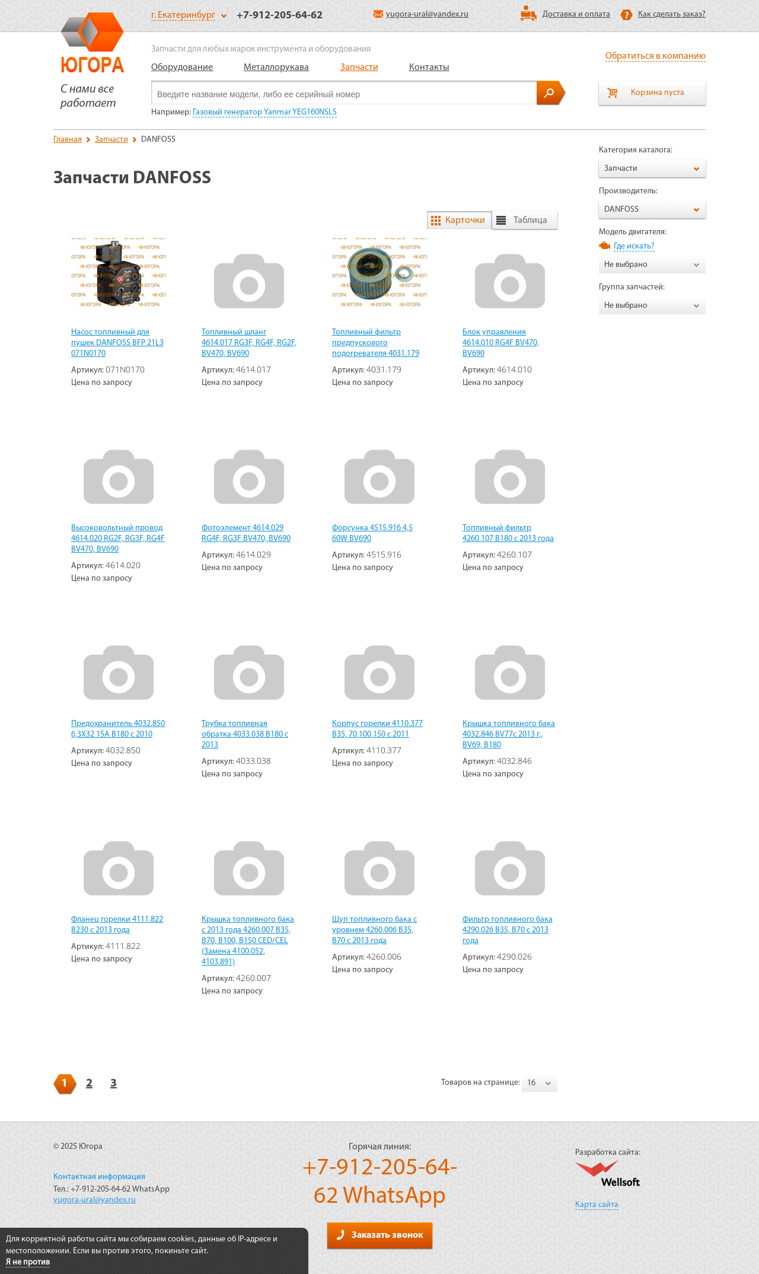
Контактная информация (99, 1177)
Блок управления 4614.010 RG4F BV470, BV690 (501, 343)
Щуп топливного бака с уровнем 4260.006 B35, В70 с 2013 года (374, 930)
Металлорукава (276, 67)
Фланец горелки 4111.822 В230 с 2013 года (117, 925)
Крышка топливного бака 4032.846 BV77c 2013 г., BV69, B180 (509, 734)
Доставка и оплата (576, 14)
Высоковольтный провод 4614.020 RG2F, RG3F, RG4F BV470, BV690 (118, 539)
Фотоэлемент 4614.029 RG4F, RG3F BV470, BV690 (246, 533)
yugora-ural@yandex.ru (421, 14)
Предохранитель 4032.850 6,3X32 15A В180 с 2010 (118, 729)
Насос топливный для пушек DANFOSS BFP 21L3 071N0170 (117, 343)
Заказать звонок (379, 1235)
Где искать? (634, 246)
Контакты (429, 67)
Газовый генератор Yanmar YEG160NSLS (265, 112)
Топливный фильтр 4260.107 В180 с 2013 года (508, 533)
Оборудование (182, 67)
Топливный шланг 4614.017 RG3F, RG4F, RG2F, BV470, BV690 (249, 343)
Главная (67, 139)
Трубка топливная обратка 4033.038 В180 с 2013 (245, 734)
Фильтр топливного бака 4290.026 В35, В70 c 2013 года (508, 930)
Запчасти (359, 67)
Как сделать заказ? (672, 14)
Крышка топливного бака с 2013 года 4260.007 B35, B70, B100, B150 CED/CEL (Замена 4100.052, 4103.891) (248, 941)
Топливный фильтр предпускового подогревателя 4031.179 (375, 343)
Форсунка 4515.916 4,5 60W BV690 (372, 533)
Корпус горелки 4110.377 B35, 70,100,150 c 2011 (377, 729)
